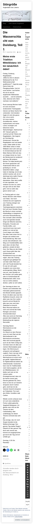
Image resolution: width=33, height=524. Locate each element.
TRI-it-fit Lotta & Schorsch (27, 89)
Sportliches (8, 463)
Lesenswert (29, 214)
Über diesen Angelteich (16, 23)
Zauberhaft (29, 342)
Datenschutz (17, 27)
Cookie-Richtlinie (18, 516)
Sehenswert (29, 243)
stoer (19, 52)
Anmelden (29, 364)
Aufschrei (29, 146)
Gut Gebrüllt (27, 76)
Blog (4, 23)
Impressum (6, 27)
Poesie (29, 229)
